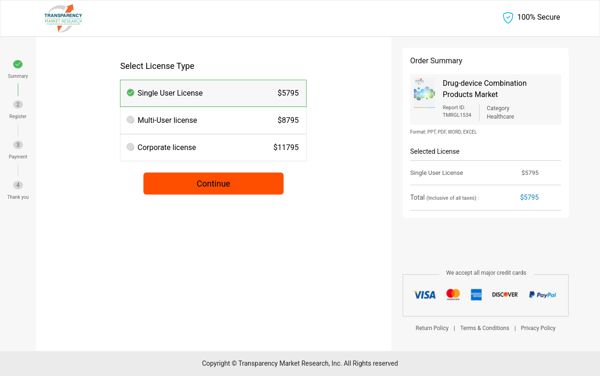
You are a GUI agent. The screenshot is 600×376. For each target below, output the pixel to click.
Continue (214, 183)
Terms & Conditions (485, 328)
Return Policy (432, 328)
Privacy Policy (538, 328)
